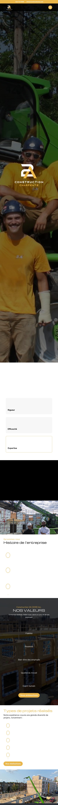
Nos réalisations (13, 763)
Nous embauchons (29, 695)
